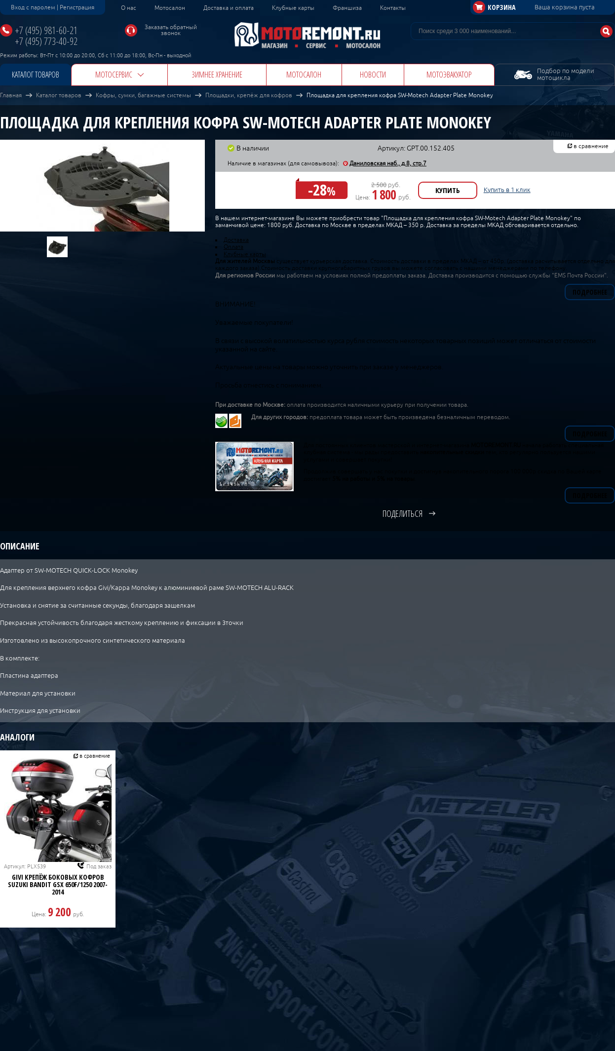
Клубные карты (293, 7)
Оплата (233, 246)
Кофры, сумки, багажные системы (143, 95)
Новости (373, 74)
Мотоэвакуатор (448, 74)
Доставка (236, 239)
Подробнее (590, 292)
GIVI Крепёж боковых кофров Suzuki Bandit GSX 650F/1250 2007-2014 (58, 884)
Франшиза (347, 7)
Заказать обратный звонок (171, 30)
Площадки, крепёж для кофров (248, 95)
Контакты (393, 7)
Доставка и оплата (228, 7)
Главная (11, 95)
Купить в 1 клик (507, 190)
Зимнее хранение (217, 74)
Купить (447, 190)
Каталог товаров (35, 74)
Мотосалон (169, 7)
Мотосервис (113, 74)
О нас (128, 7)
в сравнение (591, 146)
